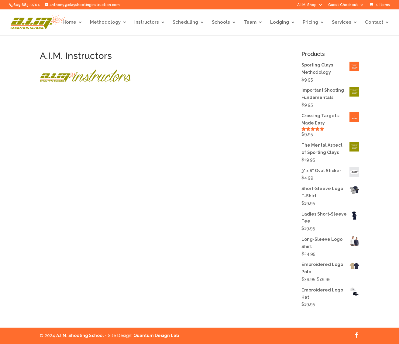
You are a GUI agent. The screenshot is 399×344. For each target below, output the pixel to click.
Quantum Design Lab (156, 335)
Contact (374, 22)
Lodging (279, 22)
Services (341, 22)
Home (69, 22)
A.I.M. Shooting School (80, 335)
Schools (221, 22)
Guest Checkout (343, 5)
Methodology (105, 22)
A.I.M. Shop (307, 5)
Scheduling (185, 22)
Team (250, 22)
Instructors (146, 22)
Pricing (310, 22)
